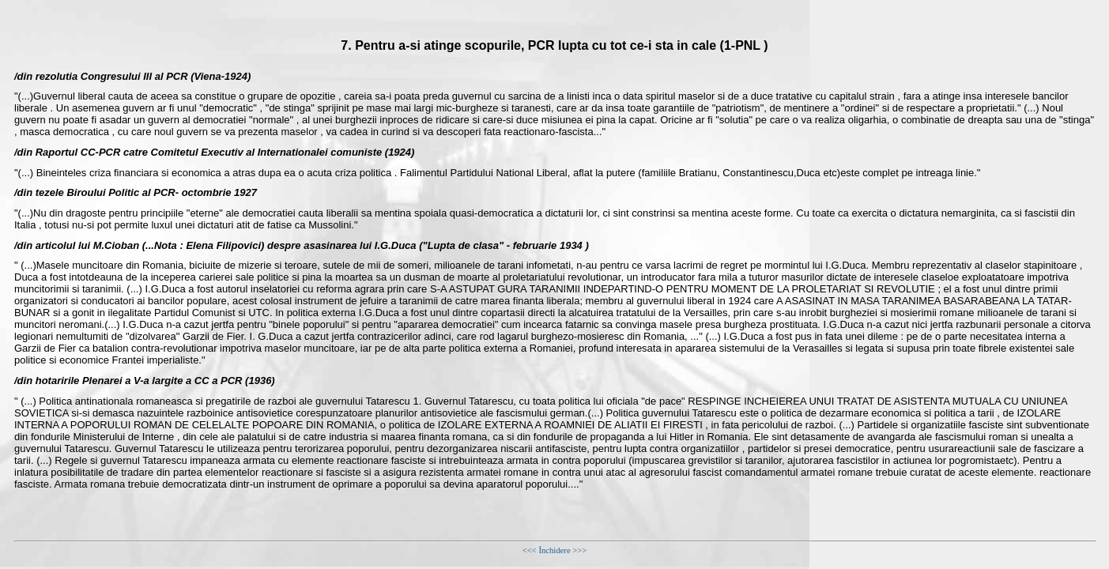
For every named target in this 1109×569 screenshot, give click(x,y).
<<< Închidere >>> (554, 550)
